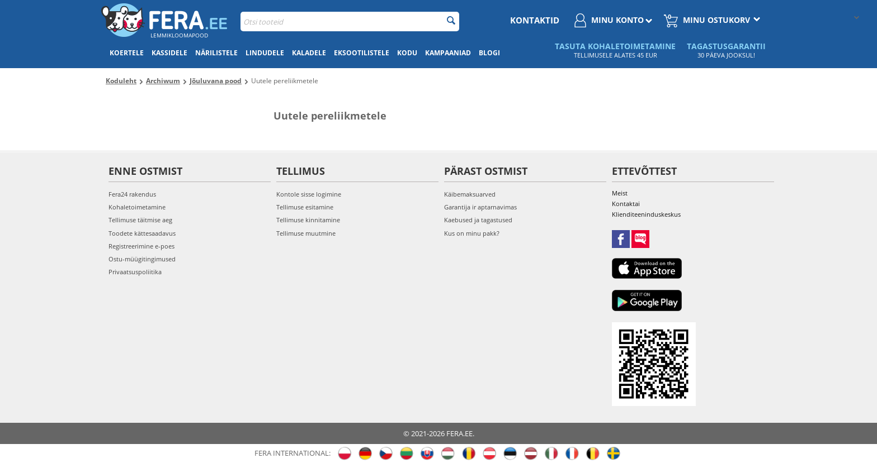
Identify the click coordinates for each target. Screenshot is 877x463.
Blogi (489, 53)
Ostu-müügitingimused (142, 259)
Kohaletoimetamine (137, 207)
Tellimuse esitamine (304, 207)
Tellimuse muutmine (306, 233)
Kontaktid (534, 20)
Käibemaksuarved (470, 194)
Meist (620, 193)
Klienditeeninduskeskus (646, 214)
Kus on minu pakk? (471, 233)
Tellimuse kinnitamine (308, 220)
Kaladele (309, 53)
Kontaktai (626, 203)
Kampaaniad (448, 53)
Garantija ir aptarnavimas (480, 207)
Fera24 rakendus (132, 194)
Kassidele (169, 53)
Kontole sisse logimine (308, 194)
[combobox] (350, 21)
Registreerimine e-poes (142, 246)
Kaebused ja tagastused (478, 220)
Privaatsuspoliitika (135, 272)
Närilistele (216, 53)
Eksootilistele (361, 53)
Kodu (407, 53)
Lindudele (265, 53)
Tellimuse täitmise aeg (140, 220)
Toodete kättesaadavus (142, 233)
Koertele (127, 53)
